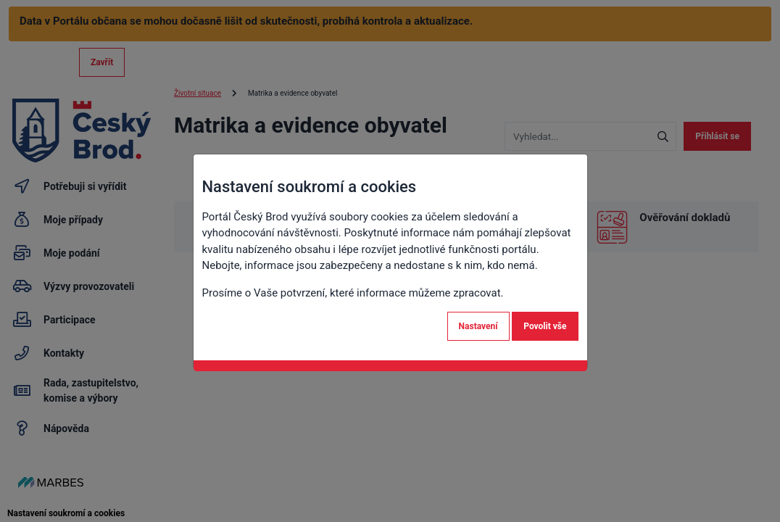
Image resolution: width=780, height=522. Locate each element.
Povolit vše (544, 326)
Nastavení (478, 326)
